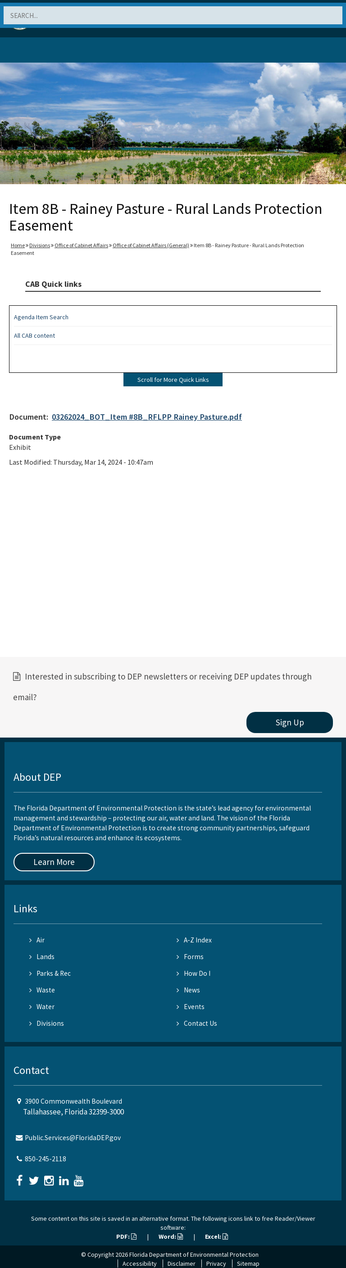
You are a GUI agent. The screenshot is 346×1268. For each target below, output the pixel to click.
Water (42, 1006)
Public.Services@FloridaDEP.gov (73, 1137)
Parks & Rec (50, 973)
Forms (190, 956)
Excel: (216, 1236)
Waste (42, 990)
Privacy (216, 1263)
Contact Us (197, 1023)
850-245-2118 (45, 1159)
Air (37, 940)
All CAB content (34, 335)
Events (191, 1006)
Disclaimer (182, 1263)
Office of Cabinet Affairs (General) (151, 245)
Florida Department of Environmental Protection (194, 1254)
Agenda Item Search (41, 317)
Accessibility (140, 1263)
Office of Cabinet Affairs (81, 245)
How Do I (193, 973)
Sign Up (290, 722)
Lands (42, 956)
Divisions (39, 245)
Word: (171, 1236)
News (188, 990)
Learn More (54, 861)
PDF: (126, 1236)
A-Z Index (194, 940)
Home (18, 245)
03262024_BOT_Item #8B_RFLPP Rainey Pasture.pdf (147, 417)
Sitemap (248, 1263)
